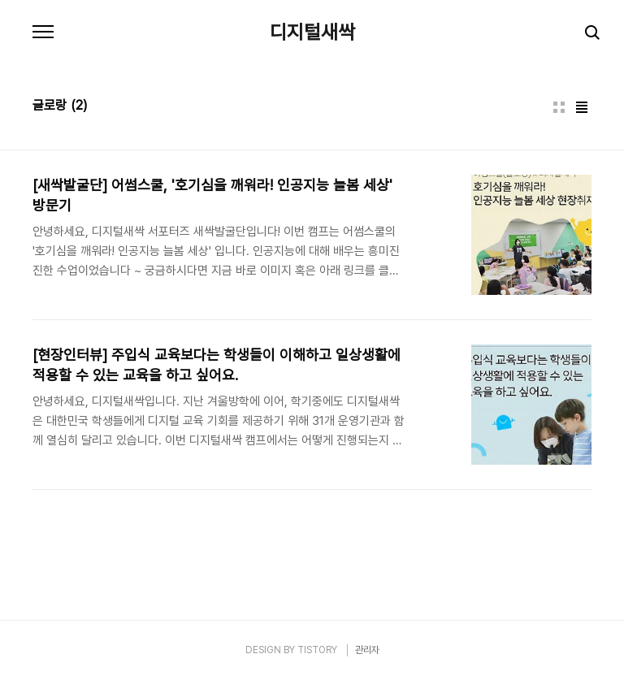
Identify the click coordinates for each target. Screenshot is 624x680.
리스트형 (582, 107)
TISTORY (317, 650)
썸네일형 (559, 107)
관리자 (367, 650)
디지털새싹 (312, 32)
